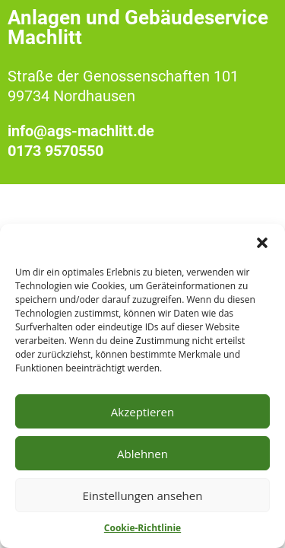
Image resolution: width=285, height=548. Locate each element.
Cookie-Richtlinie (142, 527)
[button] (262, 242)
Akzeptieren (142, 411)
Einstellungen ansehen (143, 495)
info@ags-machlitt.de (81, 131)
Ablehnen (142, 453)
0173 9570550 (55, 151)
